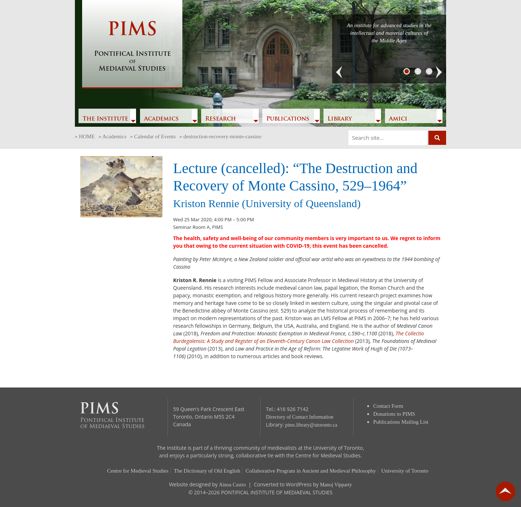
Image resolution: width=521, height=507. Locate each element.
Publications (287, 119)
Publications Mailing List (401, 422)
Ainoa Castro (232, 484)
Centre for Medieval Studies (138, 471)
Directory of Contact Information (299, 417)
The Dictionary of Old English (207, 471)
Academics (161, 119)
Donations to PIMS (394, 414)
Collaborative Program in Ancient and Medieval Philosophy (311, 471)
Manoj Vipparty (336, 484)
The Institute (105, 119)
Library (339, 119)
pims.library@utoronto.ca (311, 425)
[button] (339, 72)
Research (220, 119)
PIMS (132, 47)
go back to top (505, 491)
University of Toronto (404, 471)
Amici (398, 119)
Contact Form (388, 406)
